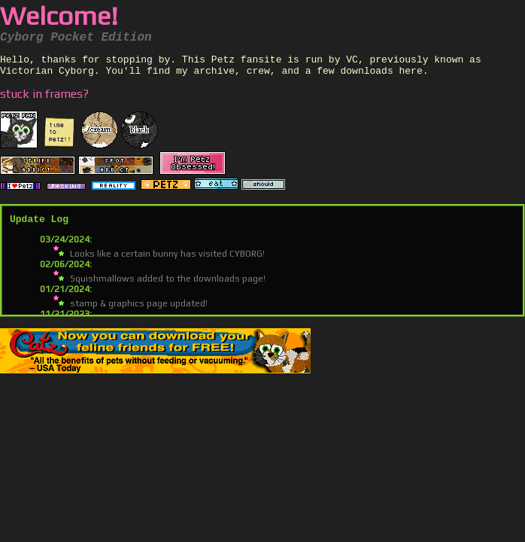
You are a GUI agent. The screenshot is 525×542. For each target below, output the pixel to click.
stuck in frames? (44, 98)
